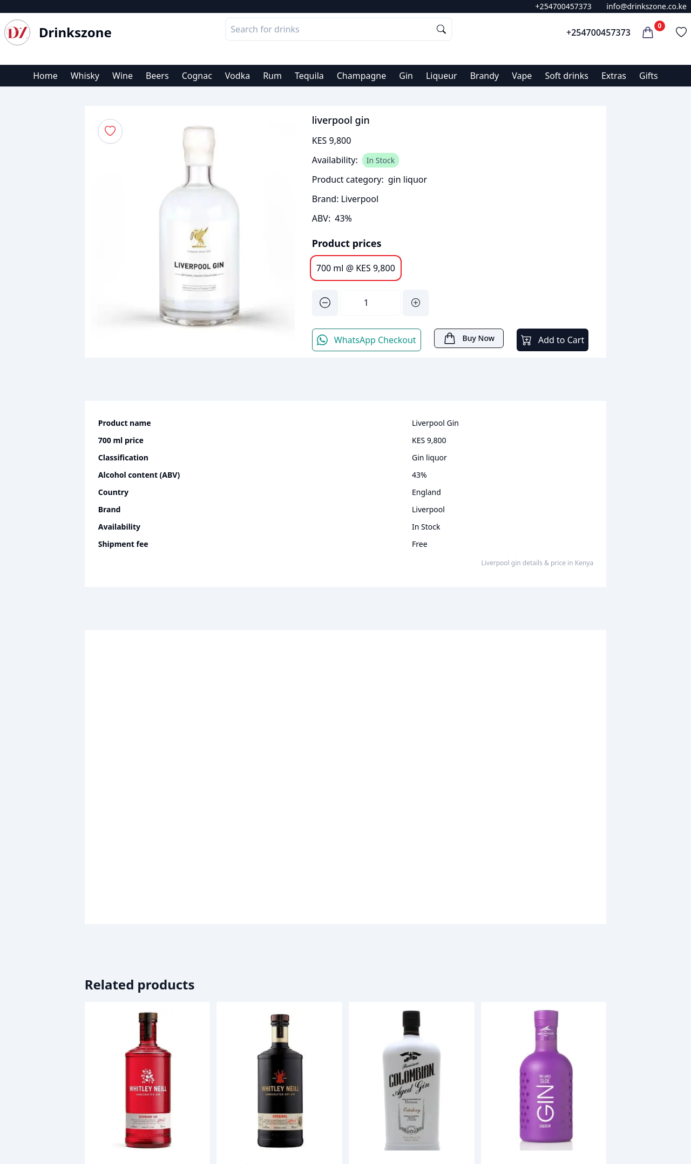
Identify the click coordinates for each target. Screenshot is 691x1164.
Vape (522, 76)
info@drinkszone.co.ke (646, 6)
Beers (157, 76)
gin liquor (407, 179)
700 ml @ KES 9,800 (355, 268)
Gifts (648, 76)
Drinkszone (75, 32)
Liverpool (359, 199)
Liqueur (441, 76)
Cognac (197, 76)
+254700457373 (564, 6)
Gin (406, 76)
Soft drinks (566, 76)
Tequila (309, 76)
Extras (613, 76)
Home (45, 76)
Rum (272, 76)
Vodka (237, 76)
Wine (122, 76)
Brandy (484, 76)
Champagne (362, 76)
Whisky (85, 76)
